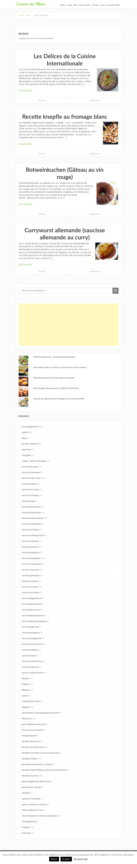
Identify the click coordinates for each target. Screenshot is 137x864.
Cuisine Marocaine (31, 610)
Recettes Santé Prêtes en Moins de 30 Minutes (44, 770)
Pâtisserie (27, 718)
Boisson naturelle (30, 444)
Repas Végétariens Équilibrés (36, 781)
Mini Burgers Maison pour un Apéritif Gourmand (56, 388)
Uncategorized (29, 821)
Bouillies (26, 449)
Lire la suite (25, 90)
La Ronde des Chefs (31, 701)
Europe (69, 5)
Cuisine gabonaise (31, 575)
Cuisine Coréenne (30, 541)
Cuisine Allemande (31, 472)
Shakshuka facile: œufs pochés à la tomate (53, 378)
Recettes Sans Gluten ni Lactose (37, 764)
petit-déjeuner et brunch (33, 724)
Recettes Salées (29, 759)
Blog (75, 5)
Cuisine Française (30, 570)
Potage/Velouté (29, 736)
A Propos (95, 5)
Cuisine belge (28, 501)
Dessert (25, 678)
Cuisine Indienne (30, 581)
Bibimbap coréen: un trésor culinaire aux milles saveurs (60, 367)
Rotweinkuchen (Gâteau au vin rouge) (65, 173)
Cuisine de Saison (30, 547)
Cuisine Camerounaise (32, 518)
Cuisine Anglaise (30, 484)
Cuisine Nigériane (30, 627)
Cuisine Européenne (31, 558)
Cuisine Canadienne (31, 524)
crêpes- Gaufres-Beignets (34, 461)
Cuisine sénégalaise (31, 638)
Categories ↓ (95, 100)
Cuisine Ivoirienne (30, 592)
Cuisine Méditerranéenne (34, 621)
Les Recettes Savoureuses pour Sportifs (40, 713)
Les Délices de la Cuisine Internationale (65, 59)
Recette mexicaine (31, 741)
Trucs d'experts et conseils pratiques (39, 816)
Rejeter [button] (54, 859)
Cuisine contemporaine (33, 535)
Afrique (63, 5)
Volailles (26, 833)
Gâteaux (25, 690)
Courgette (26, 455)
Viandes (26, 827)
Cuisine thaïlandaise (32, 661)
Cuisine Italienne (30, 587)
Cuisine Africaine (30, 467)
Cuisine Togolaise (30, 667)
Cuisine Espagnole (30, 552)
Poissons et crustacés (32, 730)
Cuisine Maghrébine (31, 598)
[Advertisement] (69, 325)
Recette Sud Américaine (33, 747)
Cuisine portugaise (31, 633)
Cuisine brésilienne (31, 507)
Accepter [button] (66, 859)
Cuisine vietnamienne (32, 673)
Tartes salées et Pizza (32, 810)
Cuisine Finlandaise (31, 564)
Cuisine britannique (31, 512)
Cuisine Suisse (29, 656)
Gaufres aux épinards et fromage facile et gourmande (58, 399)
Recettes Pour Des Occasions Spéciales (40, 753)
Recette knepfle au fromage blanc (64, 116)
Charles (42, 100)
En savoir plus (81, 858)
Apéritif (25, 432)
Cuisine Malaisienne (32, 604)
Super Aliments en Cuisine (34, 804)
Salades (26, 793)
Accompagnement (30, 427)
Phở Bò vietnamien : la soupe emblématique (54, 357)
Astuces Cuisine (84, 5)
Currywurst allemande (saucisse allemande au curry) (65, 234)
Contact (103, 5)
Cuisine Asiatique (30, 495)
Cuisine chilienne (30, 530)
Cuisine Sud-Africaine (32, 644)
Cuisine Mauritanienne (33, 615)
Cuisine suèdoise (30, 650)
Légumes (26, 707)
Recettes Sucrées (30, 776)
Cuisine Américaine (31, 478)
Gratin (25, 696)
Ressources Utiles (113, 5)
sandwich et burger (31, 799)
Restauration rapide (31, 787)
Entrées (25, 684)
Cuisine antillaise (30, 489)
